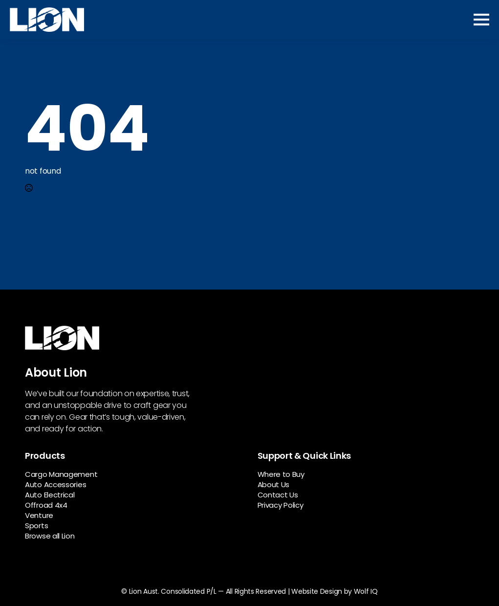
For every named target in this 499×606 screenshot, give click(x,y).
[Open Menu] (481, 19)
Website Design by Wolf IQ (334, 591)
